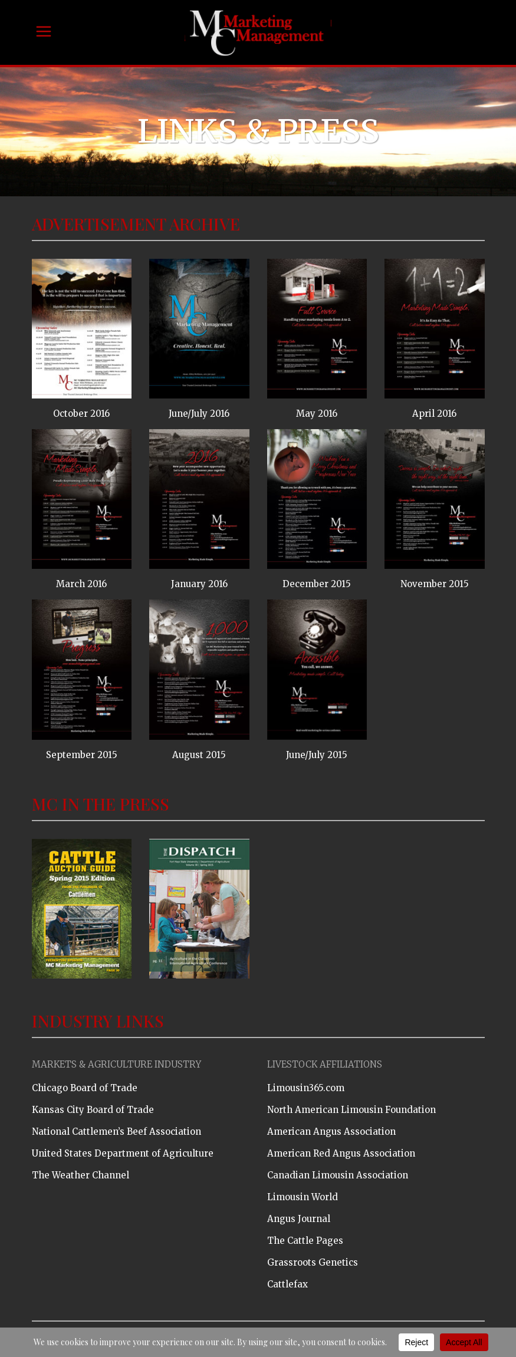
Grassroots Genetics (312, 1262)
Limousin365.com (305, 1087)
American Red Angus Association (341, 1153)
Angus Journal (298, 1218)
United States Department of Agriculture (122, 1153)
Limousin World (302, 1197)
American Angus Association (331, 1131)
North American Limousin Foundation (351, 1109)
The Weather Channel (80, 1175)
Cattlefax (287, 1284)
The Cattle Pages (305, 1240)
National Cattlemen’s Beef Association (116, 1131)
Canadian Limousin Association (337, 1175)
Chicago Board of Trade (84, 1087)
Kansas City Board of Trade (93, 1109)
